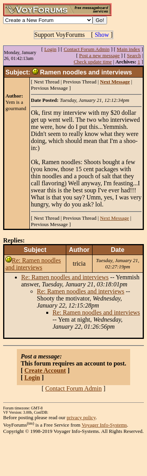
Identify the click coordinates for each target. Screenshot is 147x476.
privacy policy (81, 417)
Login (50, 49)
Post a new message (99, 55)
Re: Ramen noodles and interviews (33, 264)
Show (102, 34)
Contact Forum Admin (86, 49)
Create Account (45, 370)
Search (134, 55)
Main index (128, 49)
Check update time (93, 62)
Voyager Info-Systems (104, 425)
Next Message (114, 218)
